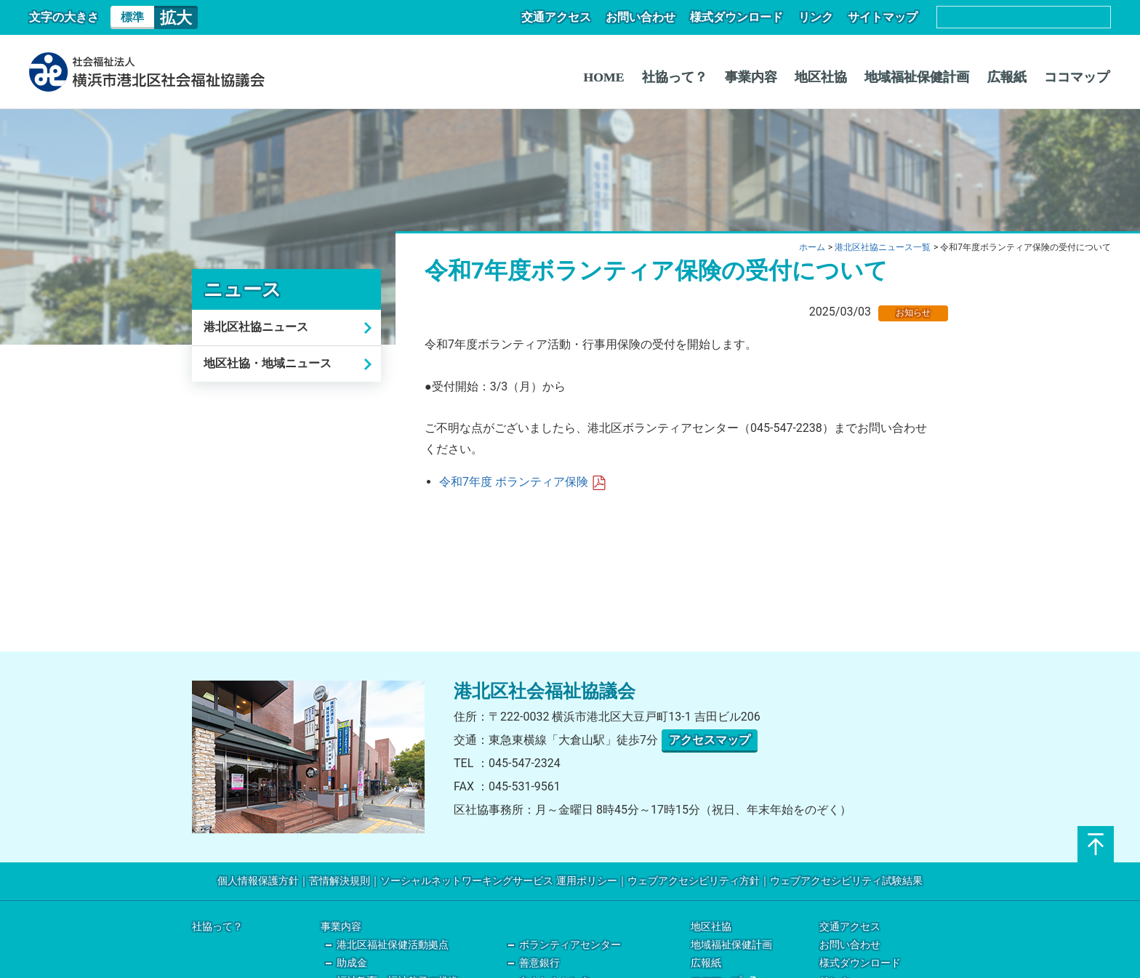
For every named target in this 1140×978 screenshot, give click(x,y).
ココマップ (1078, 77)
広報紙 (1011, 77)
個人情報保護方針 (258, 880)
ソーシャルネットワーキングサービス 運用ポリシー (498, 880)
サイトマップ (884, 17)
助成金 (352, 963)
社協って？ (691, 77)
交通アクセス (570, 17)
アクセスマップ (709, 740)
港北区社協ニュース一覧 (883, 247)
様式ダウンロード (744, 17)
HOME (623, 77)
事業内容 (765, 77)
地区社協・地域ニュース (268, 363)
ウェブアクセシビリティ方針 (693, 880)
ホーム (812, 247)
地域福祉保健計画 (924, 77)
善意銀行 (539, 963)
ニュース (242, 289)
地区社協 (832, 77)
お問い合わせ (651, 17)
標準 (132, 17)
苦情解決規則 (339, 880)
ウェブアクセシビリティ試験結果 (846, 880)
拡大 (176, 17)
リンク (820, 17)
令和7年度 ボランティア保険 (522, 482)
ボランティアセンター (570, 944)
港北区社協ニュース (256, 327)
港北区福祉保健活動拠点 (393, 944)
